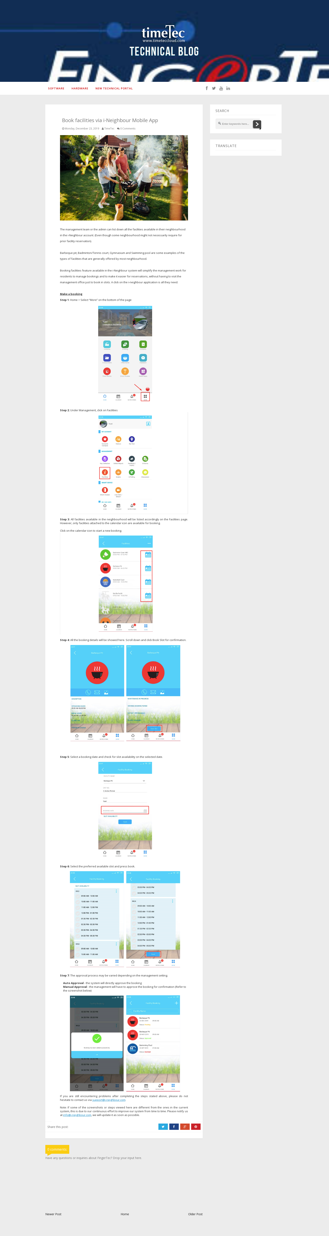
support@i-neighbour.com (108, 1100)
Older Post (195, 1215)
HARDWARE (79, 88)
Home (125, 1215)
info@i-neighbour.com (77, 1115)
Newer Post (53, 1215)
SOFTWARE (55, 88)
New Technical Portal (113, 88)
